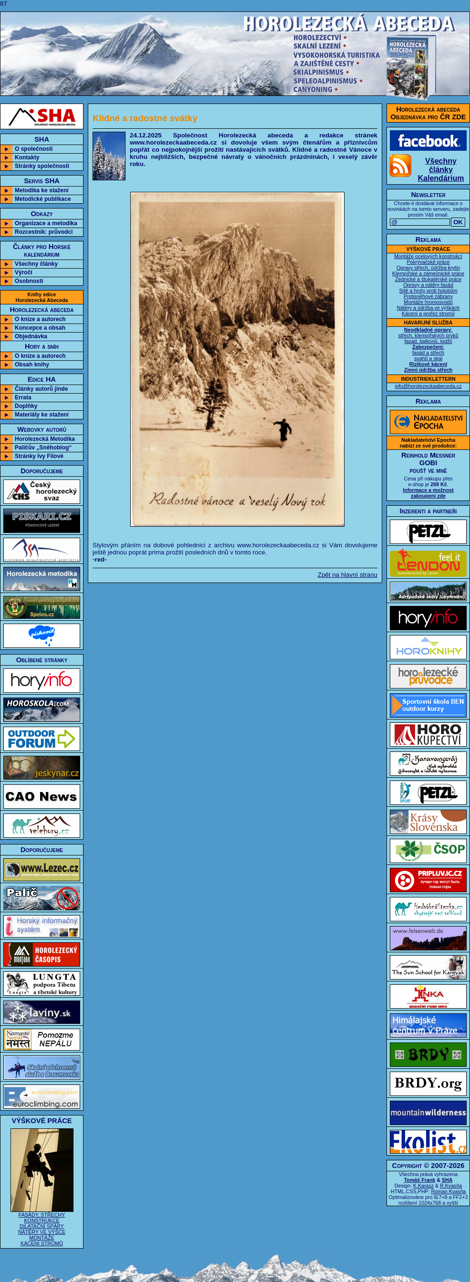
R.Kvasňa (451, 1185)
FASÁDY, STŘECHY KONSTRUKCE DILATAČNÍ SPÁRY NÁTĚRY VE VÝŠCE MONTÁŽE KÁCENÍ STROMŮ (41, 1226)
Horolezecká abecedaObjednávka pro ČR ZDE (428, 113)
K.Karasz (423, 1185)
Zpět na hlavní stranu (347, 574)
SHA (447, 1180)
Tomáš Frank (420, 1180)
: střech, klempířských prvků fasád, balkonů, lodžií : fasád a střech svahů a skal (428, 350)
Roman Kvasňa (448, 1191)
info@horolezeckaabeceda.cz (428, 386)
